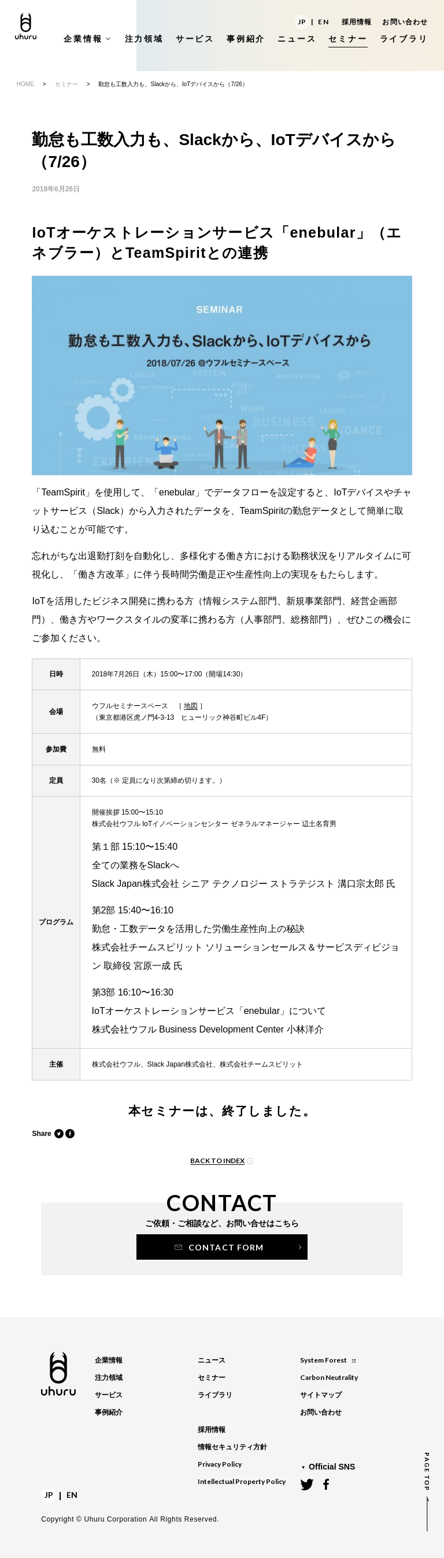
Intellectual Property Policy (242, 1481)
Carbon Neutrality (329, 1377)
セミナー (66, 84)
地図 (191, 706)
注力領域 (109, 1378)
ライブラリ (215, 1395)
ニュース (211, 1360)
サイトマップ (321, 1395)
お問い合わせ (405, 22)
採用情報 (357, 22)
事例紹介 (109, 1412)
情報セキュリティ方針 (232, 1447)
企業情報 (109, 1360)
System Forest (327, 1360)
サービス (109, 1395)
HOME (25, 84)
